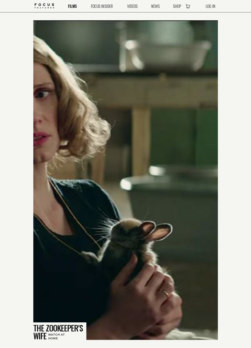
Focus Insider (102, 6)
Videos (132, 6)
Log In (210, 6)
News (155, 6)
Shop (177, 6)
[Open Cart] (188, 6)
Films (72, 6)
